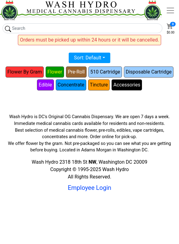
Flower (54, 72)
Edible (45, 85)
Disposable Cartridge (149, 72)
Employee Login (89, 187)
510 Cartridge (105, 72)
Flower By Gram (24, 72)
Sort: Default (87, 58)
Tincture (99, 85)
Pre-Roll (76, 72)
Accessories (126, 85)
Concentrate (71, 85)
